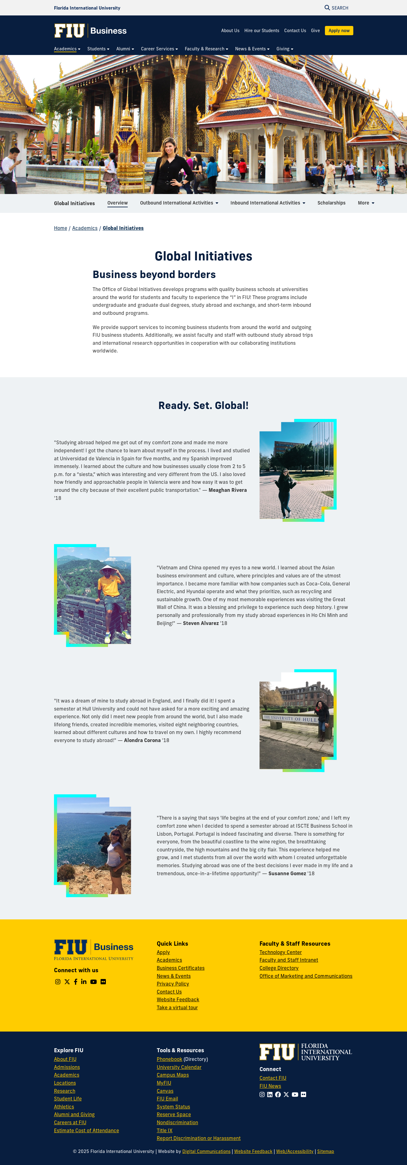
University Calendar (179, 1067)
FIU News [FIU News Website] (270, 1086)
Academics (85, 228)
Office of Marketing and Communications (306, 976)
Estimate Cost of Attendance (86, 1130)
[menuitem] (67, 49)
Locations (65, 1083)
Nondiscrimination (177, 1122)
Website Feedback (178, 999)
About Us (230, 30)
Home (60, 228)
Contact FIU (273, 1078)
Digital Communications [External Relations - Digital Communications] (206, 1151)
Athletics (64, 1107)
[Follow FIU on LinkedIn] (271, 1094)
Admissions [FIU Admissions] (67, 1067)
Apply (163, 952)
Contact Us (295, 30)
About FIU (65, 1059)
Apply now (339, 30)
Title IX (164, 1130)
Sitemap (325, 1151)
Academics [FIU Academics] (66, 1075)
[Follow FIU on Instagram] (263, 1094)
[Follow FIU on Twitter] (287, 1094)
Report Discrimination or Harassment (199, 1138)
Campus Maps (173, 1075)
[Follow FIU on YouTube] (296, 1094)
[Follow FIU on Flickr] (305, 1094)
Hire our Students (261, 30)
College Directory (279, 968)
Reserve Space (174, 1114)
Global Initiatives (74, 205)
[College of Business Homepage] (90, 30)
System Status (173, 1107)
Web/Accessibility (295, 1151)
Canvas (165, 1091)
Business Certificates (181, 968)
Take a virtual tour (177, 1007)
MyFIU (164, 1083)
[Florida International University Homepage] (87, 7)
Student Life (68, 1098)
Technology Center (281, 952)
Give (315, 30)
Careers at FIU (70, 1122)
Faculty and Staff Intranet (289, 960)
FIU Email (167, 1098)
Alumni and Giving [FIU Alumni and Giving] (74, 1114)
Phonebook (169, 1059)
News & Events (174, 976)
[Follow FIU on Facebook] (279, 1094)
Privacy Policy (173, 984)
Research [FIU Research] (64, 1091)
